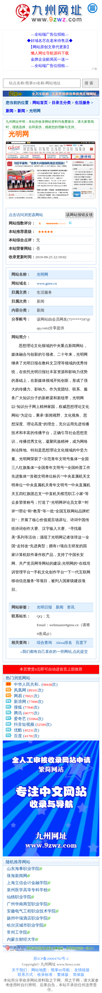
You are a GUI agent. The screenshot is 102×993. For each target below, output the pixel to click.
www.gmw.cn (47, 283)
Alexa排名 (64, 643)
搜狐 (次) (26, 707)
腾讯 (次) (26, 713)
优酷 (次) (26, 730)
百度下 (81, 643)
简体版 (78, 975)
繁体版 (63, 975)
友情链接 (81, 970)
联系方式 (25, 975)
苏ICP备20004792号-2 (50, 959)
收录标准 (44, 975)
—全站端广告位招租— (50, 34)
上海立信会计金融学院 (27, 883)
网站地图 (39, 970)
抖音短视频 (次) (32, 724)
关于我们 (19, 970)
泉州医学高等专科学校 (27, 890)
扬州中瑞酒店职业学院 (27, 918)
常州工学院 (17, 932)
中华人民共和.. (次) (35, 684)
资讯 (71, 607)
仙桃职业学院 (19, 897)
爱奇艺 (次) (28, 719)
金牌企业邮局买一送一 (50, 59)
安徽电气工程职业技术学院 (31, 911)
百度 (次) (26, 736)
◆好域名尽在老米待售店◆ (50, 41)
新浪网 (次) (28, 701)
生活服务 (82, 103)
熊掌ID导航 (60, 970)
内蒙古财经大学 (21, 939)
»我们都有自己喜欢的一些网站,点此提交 (54, 652)
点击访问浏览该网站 (26, 215)
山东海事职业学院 (23, 868)
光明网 (42, 274)
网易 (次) (26, 696)
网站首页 (40, 103)
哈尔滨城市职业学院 (25, 925)
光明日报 (45, 607)
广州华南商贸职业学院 (27, 904)
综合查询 (44, 643)
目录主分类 (61, 103)
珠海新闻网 (17, 876)
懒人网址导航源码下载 (50, 53)
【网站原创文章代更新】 (50, 47)
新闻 (9, 111)
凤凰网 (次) (28, 690)
